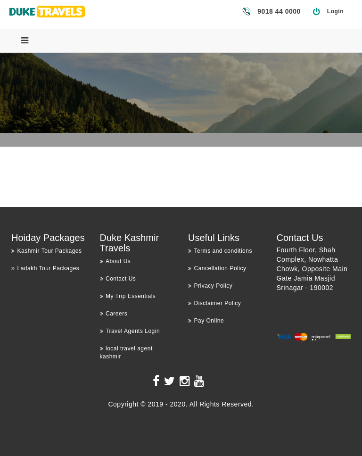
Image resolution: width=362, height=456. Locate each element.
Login (335, 11)
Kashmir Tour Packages (46, 251)
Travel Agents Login (130, 331)
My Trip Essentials (128, 296)
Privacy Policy (210, 285)
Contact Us (118, 278)
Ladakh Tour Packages (45, 268)
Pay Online (206, 320)
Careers (114, 313)
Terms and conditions (220, 251)
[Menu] (24, 40)
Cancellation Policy (217, 268)
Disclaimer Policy (214, 303)
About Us (115, 261)
